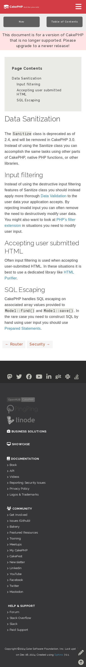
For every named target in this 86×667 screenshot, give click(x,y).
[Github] (58, 377)
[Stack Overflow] (76, 377)
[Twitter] (19, 377)
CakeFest (14, 556)
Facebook (15, 580)
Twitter (13, 586)
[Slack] (68, 377)
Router (14, 344)
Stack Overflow (19, 618)
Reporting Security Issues (26, 482)
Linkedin (14, 568)
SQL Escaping (28, 100)
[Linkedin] (49, 377)
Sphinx (58, 654)
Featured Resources (22, 532)
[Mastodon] (10, 377)
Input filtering (28, 84)
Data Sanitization (27, 78)
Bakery (13, 526)
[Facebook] (29, 377)
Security (40, 344)
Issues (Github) (19, 520)
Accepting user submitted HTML (39, 92)
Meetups (14, 544)
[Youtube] (39, 377)
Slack (12, 624)
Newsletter (16, 562)
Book (12, 465)
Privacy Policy (18, 488)
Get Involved (17, 514)
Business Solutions (26, 431)
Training (14, 538)
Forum (13, 612)
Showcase (18, 444)
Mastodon (15, 591)
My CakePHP (17, 550)
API (10, 471)
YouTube (14, 574)
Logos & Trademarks (23, 494)
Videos (13, 476)
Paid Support (17, 629)
